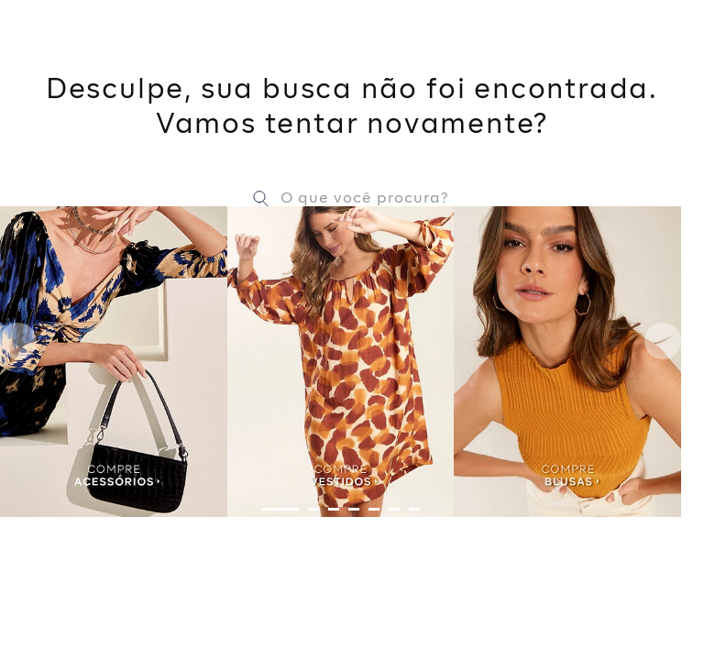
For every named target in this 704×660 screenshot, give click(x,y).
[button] (280, 509)
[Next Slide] (662, 341)
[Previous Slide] (18, 341)
